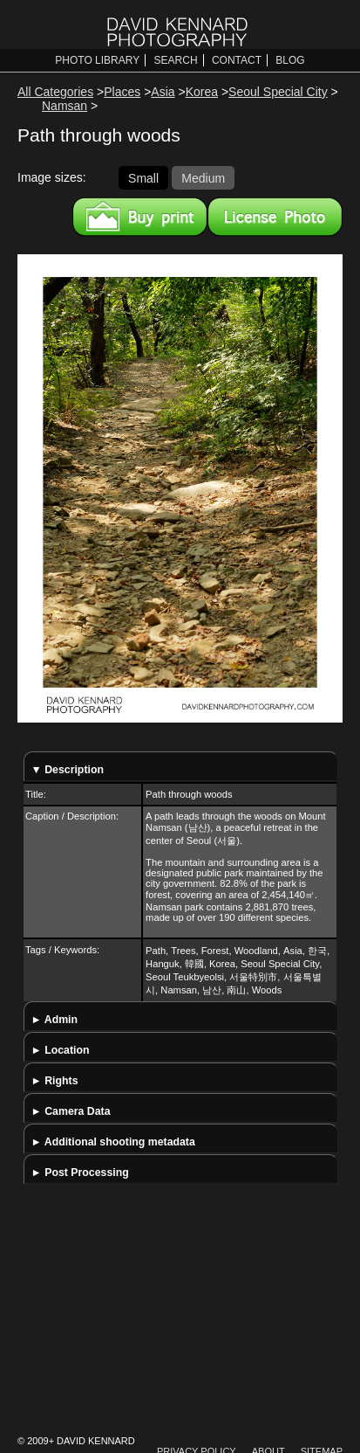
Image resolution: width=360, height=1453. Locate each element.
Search (176, 60)
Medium (203, 177)
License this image (275, 217)
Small (143, 177)
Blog (289, 60)
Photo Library (97, 60)
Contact (237, 60)
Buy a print (139, 217)
